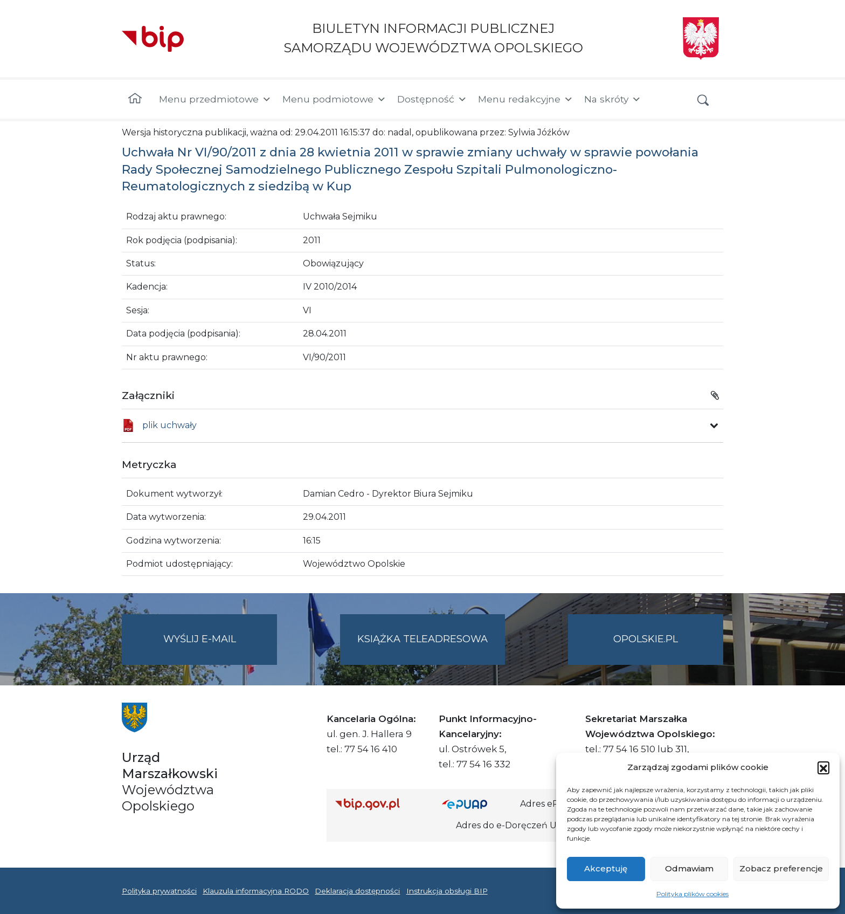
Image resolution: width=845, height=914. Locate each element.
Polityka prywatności (159, 890)
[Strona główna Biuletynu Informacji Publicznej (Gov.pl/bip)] (380, 804)
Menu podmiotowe (334, 99)
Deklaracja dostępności (357, 890)
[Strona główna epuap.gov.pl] (477, 804)
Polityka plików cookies (692, 894)
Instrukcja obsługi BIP (447, 890)
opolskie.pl (645, 639)
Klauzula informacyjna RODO (256, 890)
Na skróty (612, 99)
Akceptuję (605, 868)
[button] (823, 767)
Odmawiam (689, 868)
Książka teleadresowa (422, 639)
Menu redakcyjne (525, 99)
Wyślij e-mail (220, 648)
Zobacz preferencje (781, 868)
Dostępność (432, 99)
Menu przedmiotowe (215, 99)
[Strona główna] (135, 99)
